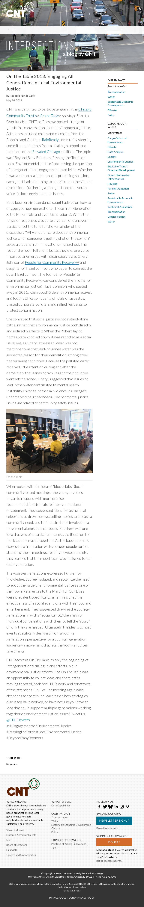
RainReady (50, 139)
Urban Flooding (116, 216)
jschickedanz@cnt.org (109, 861)
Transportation (116, 91)
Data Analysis (116, 151)
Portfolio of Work (61, 843)
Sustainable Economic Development (120, 103)
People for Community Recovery (52, 262)
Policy (111, 115)
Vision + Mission (15, 830)
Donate (114, 842)
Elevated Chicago (46, 151)
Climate (112, 110)
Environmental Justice (121, 161)
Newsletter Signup (114, 820)
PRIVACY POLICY (57, 897)
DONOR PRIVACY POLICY (81, 897)
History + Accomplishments (21, 834)
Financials (11, 849)
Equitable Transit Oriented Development (121, 168)
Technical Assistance (120, 206)
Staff (8, 839)
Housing (112, 183)
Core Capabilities (60, 805)
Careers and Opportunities (21, 854)
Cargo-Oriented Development (117, 140)
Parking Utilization (118, 188)
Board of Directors (16, 844)
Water (111, 96)
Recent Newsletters (107, 828)
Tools (54, 847)
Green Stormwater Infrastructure (119, 176)
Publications (79, 843)
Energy (112, 156)
